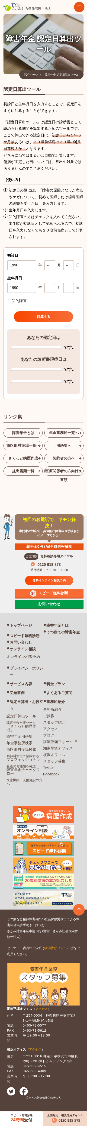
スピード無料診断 (24, 636)
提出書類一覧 (23, 471)
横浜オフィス (54, 755)
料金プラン (55, 684)
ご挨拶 (48, 716)
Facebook (51, 774)
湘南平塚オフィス (58, 748)
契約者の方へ (64, 458)
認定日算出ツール (21, 716)
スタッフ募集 (54, 761)
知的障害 (17, 301)
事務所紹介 (55, 702)
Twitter (48, 768)
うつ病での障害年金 (63, 632)
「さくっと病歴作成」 (21, 726)
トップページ (21, 625)
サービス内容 (21, 684)
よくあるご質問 (59, 693)
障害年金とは (23, 433)
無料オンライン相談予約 (49, 580)
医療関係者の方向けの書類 (63, 472)
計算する (43, 316)
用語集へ (63, 445)
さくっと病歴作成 (23, 458)
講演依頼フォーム (58, 742)
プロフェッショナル (23, 758)
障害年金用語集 (19, 736)
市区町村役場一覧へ (23, 445)
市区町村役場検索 (21, 749)
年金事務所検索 (19, 743)
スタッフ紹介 (54, 722)
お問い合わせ (21, 642)
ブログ (48, 735)
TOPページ (31, 74)
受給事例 (17, 693)
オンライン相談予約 (23, 657)
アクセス (50, 729)
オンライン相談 (23, 649)
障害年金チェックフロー (23, 769)
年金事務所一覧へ (64, 433)
